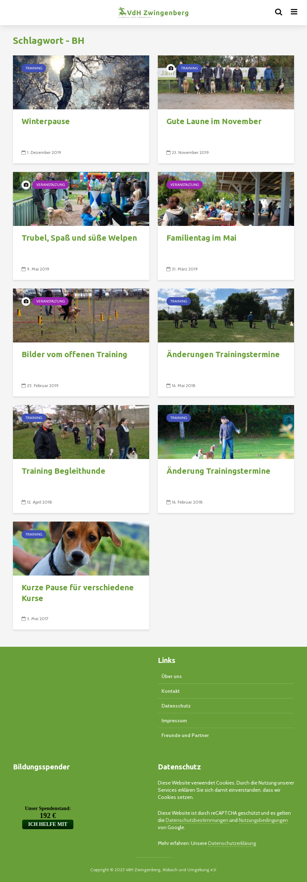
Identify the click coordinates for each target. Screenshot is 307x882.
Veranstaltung (50, 184)
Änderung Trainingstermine (218, 470)
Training (34, 68)
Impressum (174, 720)
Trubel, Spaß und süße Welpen (79, 237)
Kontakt (170, 691)
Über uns (171, 676)
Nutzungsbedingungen (263, 820)
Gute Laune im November (214, 121)
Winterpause (46, 121)
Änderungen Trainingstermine (223, 354)
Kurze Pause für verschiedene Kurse (78, 593)
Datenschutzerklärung (232, 843)
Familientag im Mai (201, 237)
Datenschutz (176, 706)
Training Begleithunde (63, 470)
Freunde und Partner (185, 735)
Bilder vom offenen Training (74, 354)
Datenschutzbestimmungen (197, 820)
